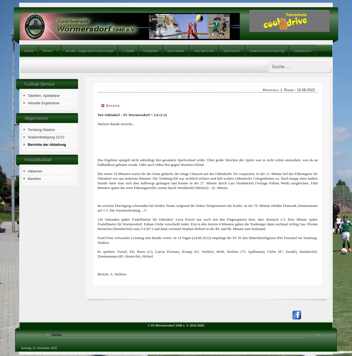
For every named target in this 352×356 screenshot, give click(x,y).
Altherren (35, 171)
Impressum (302, 51)
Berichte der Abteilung (47, 145)
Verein (48, 51)
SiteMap (57, 334)
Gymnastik (175, 51)
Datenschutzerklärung (266, 51)
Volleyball (150, 51)
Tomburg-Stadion (41, 130)
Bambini (34, 179)
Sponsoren (231, 51)
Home (29, 51)
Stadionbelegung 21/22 (46, 137)
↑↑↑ (318, 335)
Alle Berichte (203, 51)
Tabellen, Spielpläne (44, 96)
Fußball (128, 51)
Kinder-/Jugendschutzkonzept (89, 51)
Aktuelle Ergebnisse (43, 103)
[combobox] (299, 67)
